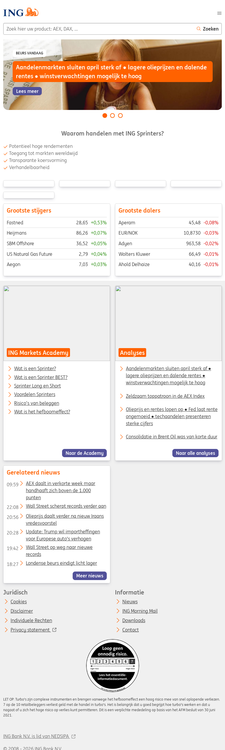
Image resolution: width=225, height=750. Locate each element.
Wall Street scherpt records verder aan (56, 507)
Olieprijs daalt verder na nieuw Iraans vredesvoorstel (55, 517)
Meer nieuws (89, 576)
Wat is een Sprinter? (35, 368)
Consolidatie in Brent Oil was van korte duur (171, 437)
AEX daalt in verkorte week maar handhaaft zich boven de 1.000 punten (50, 484)
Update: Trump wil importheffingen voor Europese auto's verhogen (53, 532)
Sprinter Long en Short (37, 386)
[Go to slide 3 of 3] (120, 115)
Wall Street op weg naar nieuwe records (49, 548)
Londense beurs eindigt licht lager (51, 564)
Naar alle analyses (195, 453)
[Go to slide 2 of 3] (112, 115)
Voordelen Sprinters (34, 394)
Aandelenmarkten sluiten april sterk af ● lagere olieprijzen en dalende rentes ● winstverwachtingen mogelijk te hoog (168, 375)
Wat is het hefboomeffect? (42, 412)
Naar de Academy (84, 453)
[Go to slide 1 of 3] (104, 115)
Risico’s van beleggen (36, 403)
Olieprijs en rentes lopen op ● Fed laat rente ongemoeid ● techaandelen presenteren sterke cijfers (171, 416)
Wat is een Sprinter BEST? (40, 377)
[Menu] (219, 12)
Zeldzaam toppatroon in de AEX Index (165, 396)
